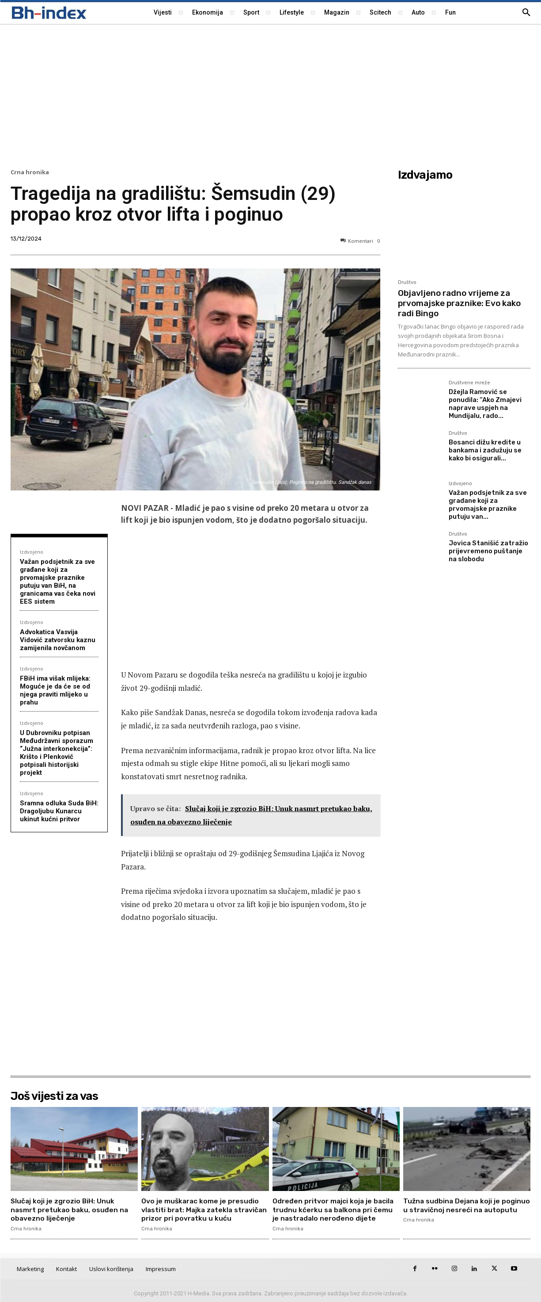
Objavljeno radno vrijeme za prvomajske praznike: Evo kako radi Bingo (459, 303)
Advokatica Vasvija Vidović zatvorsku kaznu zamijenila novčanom (57, 640)
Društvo (407, 282)
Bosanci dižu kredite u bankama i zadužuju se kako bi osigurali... (485, 450)
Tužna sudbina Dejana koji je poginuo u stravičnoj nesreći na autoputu (458, 1209)
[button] (526, 12)
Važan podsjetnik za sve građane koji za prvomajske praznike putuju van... (488, 505)
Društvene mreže (469, 383)
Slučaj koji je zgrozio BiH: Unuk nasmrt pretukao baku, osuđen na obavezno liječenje (70, 1209)
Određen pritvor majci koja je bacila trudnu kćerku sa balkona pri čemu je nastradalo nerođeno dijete (333, 1209)
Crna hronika (30, 172)
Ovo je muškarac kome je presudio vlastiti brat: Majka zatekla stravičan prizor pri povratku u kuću (204, 1209)
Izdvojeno (31, 551)
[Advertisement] (271, 95)
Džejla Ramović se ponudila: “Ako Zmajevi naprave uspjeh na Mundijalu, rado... (485, 404)
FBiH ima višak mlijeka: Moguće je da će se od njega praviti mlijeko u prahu (55, 690)
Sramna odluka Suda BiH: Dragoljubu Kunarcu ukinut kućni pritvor (59, 811)
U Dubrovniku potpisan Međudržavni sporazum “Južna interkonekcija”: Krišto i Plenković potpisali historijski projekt (56, 753)
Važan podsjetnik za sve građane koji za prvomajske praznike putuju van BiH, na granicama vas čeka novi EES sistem (57, 581)
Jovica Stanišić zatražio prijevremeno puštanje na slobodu (488, 551)
